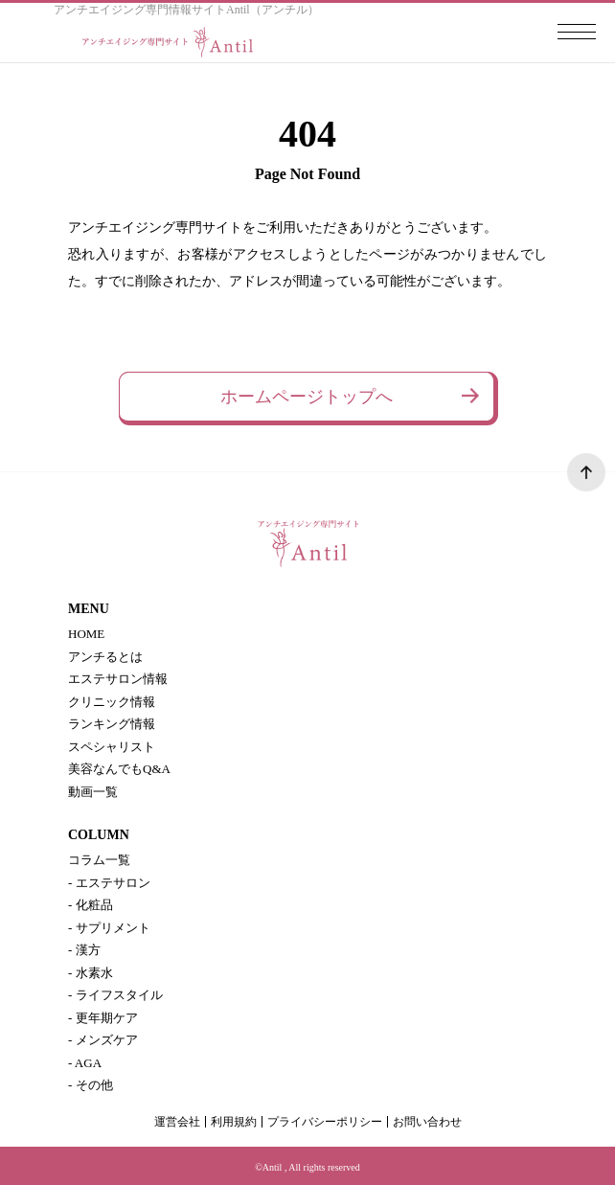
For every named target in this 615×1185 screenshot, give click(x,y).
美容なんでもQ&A (119, 769)
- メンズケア (103, 1040)
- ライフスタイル (115, 995)
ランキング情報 (111, 724)
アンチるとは (105, 656)
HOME (86, 634)
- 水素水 (90, 973)
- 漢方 (84, 950)
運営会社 (177, 1122)
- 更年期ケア (103, 1018)
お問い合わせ (427, 1122)
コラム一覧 (99, 860)
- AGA (85, 1063)
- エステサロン (109, 883)
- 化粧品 (90, 905)
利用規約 (234, 1122)
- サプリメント (109, 928)
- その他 (90, 1085)
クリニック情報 (111, 702)
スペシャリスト (111, 747)
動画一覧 (93, 792)
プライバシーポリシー (324, 1122)
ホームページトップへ (306, 396)
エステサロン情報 (118, 679)
